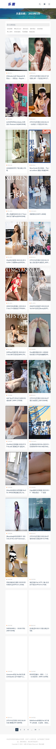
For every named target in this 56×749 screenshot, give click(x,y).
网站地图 (41, 744)
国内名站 (25, 29)
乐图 (25, 744)
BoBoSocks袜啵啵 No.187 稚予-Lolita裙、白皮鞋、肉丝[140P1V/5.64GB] (39, 722)
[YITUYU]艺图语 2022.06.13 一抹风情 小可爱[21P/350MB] (39, 124)
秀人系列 (9, 32)
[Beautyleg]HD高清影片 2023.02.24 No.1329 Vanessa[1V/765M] (15, 538)
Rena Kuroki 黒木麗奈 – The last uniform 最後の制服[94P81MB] (39, 170)
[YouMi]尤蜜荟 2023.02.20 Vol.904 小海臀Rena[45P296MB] (16, 262)
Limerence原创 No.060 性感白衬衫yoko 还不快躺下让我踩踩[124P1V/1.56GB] (15, 676)
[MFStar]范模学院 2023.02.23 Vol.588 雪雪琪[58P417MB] (16, 354)
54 (35, 729)
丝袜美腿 (40, 29)
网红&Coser (17, 29)
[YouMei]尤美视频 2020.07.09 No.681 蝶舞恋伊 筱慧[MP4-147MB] (16, 446)
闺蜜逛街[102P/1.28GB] (38, 214)
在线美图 (9, 29)
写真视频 (25, 32)
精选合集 (32, 32)
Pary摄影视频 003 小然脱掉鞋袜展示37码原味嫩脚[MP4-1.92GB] (39, 354)
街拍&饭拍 (17, 32)
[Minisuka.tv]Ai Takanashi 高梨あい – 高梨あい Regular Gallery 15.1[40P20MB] (16, 78)
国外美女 (32, 29)
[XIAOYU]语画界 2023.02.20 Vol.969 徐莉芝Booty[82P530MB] (39, 308)
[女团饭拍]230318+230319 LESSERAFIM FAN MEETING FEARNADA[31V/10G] (39, 446)
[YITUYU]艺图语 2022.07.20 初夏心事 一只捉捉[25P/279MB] (39, 78)
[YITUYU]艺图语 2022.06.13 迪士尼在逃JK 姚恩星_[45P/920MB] (39, 262)
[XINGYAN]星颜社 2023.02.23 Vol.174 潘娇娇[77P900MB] (16, 308)
